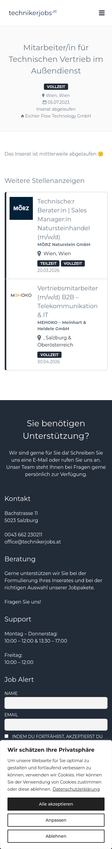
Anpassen (56, 820)
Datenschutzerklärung (76, 789)
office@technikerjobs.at (32, 542)
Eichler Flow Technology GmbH (58, 116)
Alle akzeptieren (56, 804)
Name (11, 693)
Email (11, 715)
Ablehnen (56, 836)
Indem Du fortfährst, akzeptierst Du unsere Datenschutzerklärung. (53, 739)
